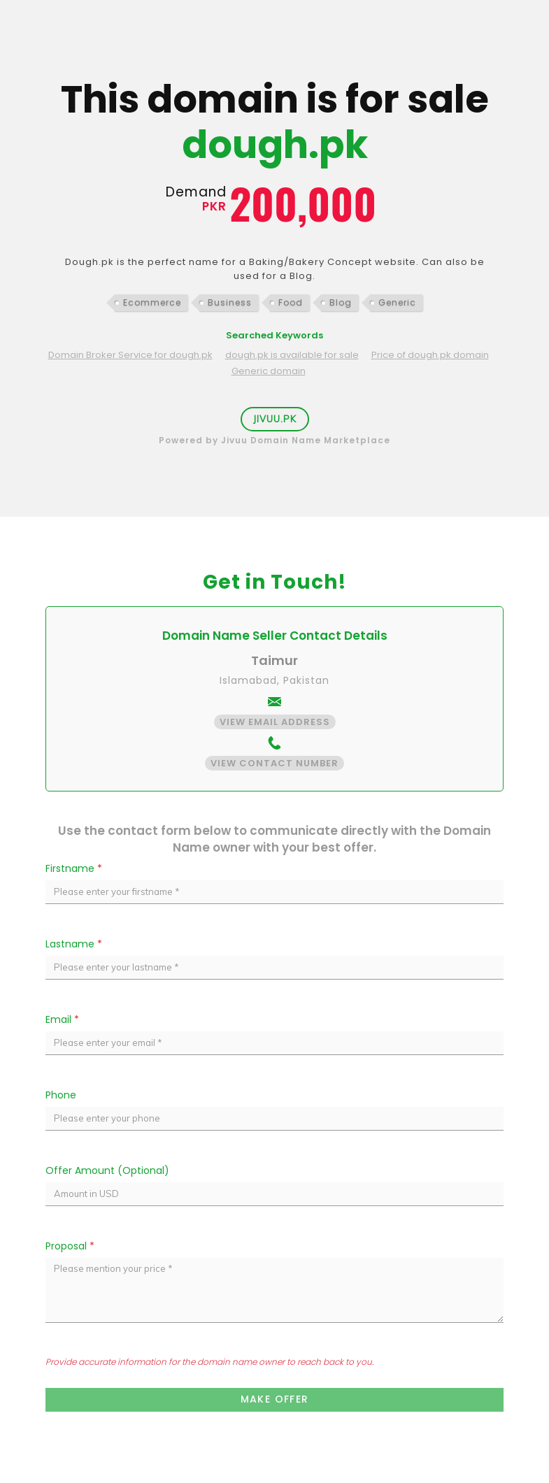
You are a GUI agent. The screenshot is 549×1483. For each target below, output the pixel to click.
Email (62, 1019)
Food (290, 302)
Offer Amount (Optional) (107, 1170)
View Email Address (275, 722)
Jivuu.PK (275, 418)
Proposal (69, 1246)
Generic (397, 302)
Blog (340, 302)
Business (230, 302)
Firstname (73, 868)
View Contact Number (274, 763)
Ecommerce (152, 302)
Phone (60, 1095)
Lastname (73, 944)
